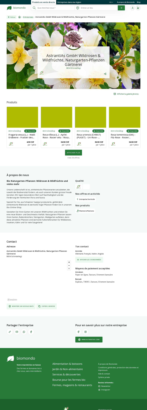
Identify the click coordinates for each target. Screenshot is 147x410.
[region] (39, 281)
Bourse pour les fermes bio (68, 379)
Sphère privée (104, 377)
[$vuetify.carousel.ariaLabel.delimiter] (59, 86)
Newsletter (105, 386)
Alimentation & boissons (67, 364)
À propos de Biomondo (126, 2)
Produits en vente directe (43, 2)
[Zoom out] (69, 265)
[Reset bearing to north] (69, 268)
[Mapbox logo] (12, 299)
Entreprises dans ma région (69, 2)
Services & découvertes (66, 374)
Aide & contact (104, 374)
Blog (138, 2)
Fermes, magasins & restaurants (72, 385)
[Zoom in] (69, 262)
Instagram (105, 389)
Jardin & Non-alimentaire (67, 369)
